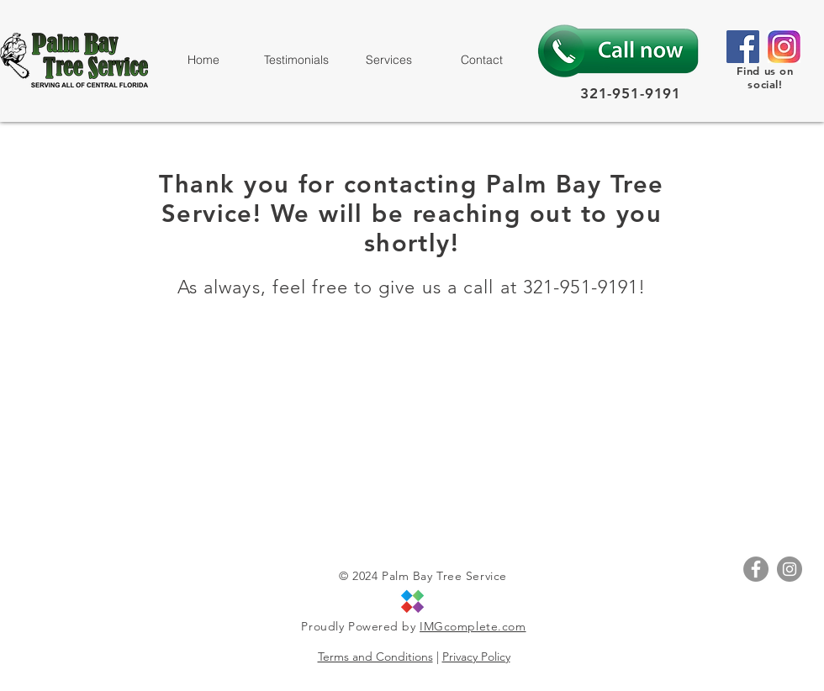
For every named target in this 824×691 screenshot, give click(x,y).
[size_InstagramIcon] (784, 46)
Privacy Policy (476, 656)
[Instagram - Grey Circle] (789, 569)
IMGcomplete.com (473, 626)
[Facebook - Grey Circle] (756, 569)
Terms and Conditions (375, 656)
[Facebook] (742, 46)
